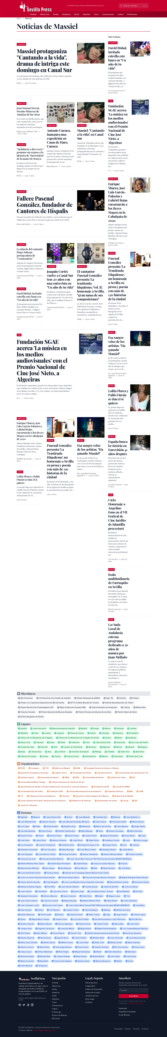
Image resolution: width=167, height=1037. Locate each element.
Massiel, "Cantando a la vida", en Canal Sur (90, 134)
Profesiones (132, 14)
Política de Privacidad (93, 989)
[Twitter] (24, 1005)
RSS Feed (55, 1018)
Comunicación (108, 14)
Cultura (121, 14)
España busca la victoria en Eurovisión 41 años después (117, 447)
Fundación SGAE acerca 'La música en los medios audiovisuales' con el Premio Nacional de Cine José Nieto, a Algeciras (118, 124)
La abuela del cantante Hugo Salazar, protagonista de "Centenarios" (30, 253)
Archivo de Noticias (59, 1015)
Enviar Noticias (124, 1015)
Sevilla (56, 14)
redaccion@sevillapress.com (44, 1030)
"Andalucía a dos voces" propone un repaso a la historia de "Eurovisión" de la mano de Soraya (30, 154)
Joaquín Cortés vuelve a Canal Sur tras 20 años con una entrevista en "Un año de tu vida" (60, 279)
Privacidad (118, 1029)
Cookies (127, 1029)
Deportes (86, 14)
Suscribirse (133, 996)
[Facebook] (20, 1005)
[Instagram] (28, 1005)
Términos (136, 1029)
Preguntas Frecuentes (127, 1012)
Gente (76, 14)
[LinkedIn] (32, 1005)
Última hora (44, 14)
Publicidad (123, 1008)
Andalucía (66, 14)
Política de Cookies (92, 992)
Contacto (88, 1002)
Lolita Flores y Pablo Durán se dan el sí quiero (28, 480)
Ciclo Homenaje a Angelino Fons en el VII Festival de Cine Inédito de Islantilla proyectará (117, 514)
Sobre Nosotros (91, 983)
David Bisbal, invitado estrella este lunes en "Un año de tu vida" (29, 297)
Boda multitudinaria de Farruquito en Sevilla (118, 580)
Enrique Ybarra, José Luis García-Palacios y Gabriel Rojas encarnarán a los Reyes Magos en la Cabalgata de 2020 (30, 431)
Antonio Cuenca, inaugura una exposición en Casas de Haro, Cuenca (59, 138)
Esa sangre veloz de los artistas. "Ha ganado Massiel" (90, 449)
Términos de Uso (91, 996)
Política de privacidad (135, 1003)
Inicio (19, 18)
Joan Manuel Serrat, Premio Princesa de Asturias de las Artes (28, 111)
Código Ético (90, 986)
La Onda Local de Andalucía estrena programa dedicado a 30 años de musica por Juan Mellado (118, 640)
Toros (96, 14)
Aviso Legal (89, 999)
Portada (33, 14)
